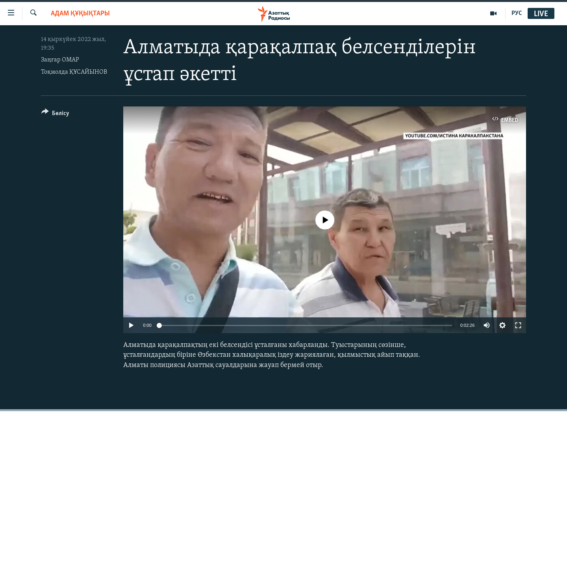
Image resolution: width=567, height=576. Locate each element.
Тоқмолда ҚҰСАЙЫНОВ (74, 72)
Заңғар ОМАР (60, 60)
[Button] (55, 114)
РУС (516, 13)
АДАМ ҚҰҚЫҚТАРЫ (80, 13)
